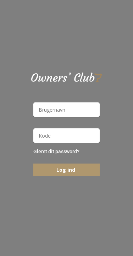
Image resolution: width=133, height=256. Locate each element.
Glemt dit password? (56, 151)
